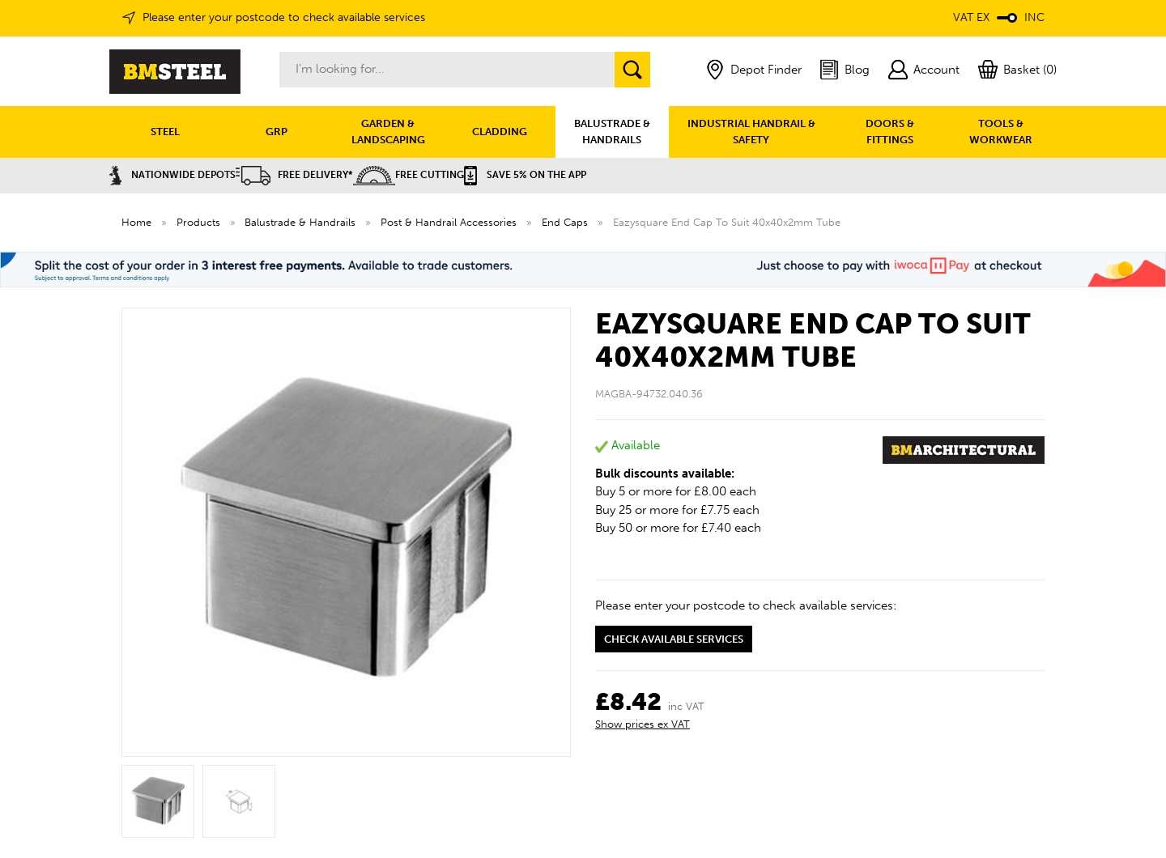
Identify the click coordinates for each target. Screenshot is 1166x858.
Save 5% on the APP (525, 175)
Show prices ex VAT (642, 724)
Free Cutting (408, 175)
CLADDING (499, 131)
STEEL (165, 131)
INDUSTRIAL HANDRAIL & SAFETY (751, 131)
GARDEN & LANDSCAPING (388, 131)
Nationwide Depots (172, 175)
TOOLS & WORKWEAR (1000, 131)
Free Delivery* (294, 175)
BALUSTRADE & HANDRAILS (612, 131)
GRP (276, 131)
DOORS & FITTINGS (890, 131)
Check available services (673, 639)
